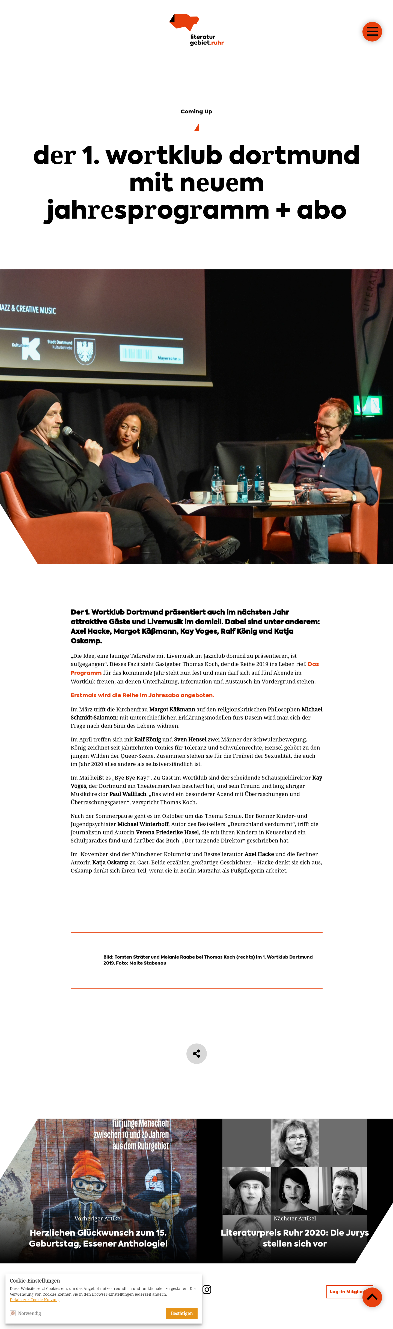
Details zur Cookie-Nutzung (35, 1299)
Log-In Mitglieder (350, 1292)
